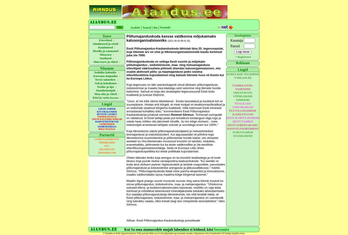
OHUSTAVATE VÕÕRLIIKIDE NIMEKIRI (243, 96)
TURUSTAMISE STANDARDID (242, 134)
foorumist (221, 229)
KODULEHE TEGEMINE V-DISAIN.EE (243, 75)
